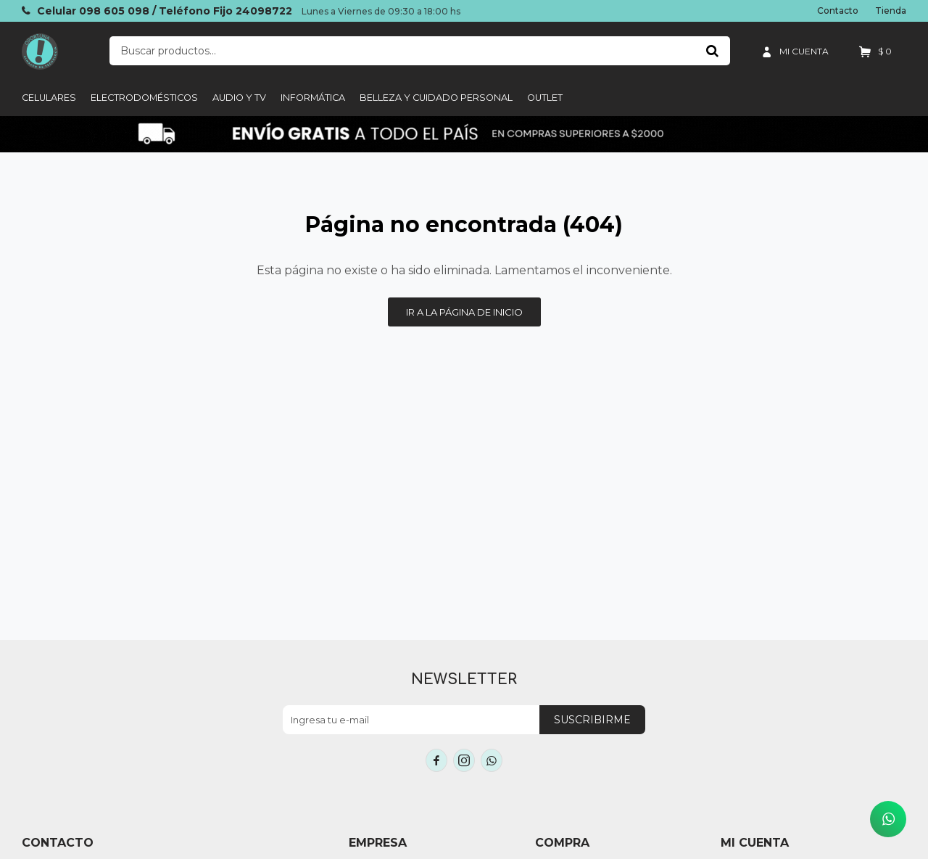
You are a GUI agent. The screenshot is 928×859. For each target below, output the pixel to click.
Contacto (837, 10)
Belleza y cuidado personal (436, 97)
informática (313, 97)
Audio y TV (239, 97)
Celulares (49, 97)
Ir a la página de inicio (464, 312)
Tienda (890, 10)
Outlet (545, 97)
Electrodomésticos (144, 97)
